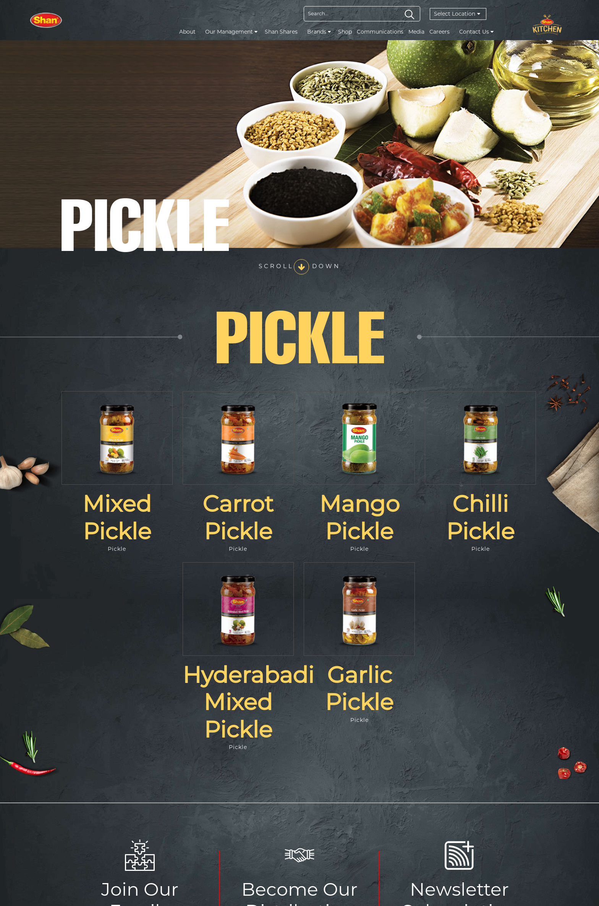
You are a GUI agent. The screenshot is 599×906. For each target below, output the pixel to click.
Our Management (231, 31)
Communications (380, 31)
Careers (439, 31)
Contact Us (476, 31)
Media (416, 31)
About (187, 31)
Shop (345, 31)
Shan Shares (281, 31)
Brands (319, 31)
